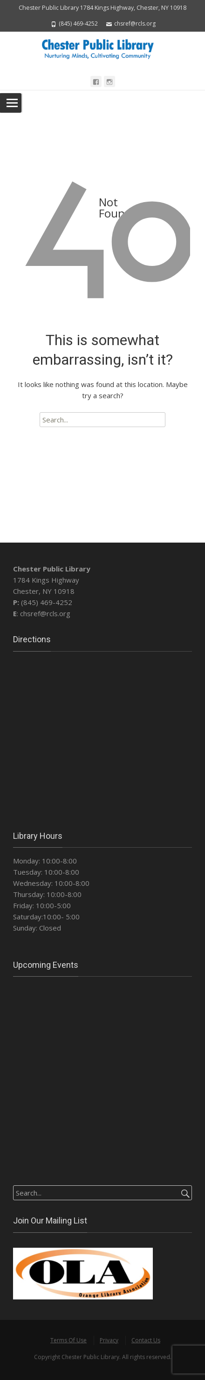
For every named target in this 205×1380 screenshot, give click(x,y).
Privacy (109, 1340)
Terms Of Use (68, 1340)
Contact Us (145, 1340)
